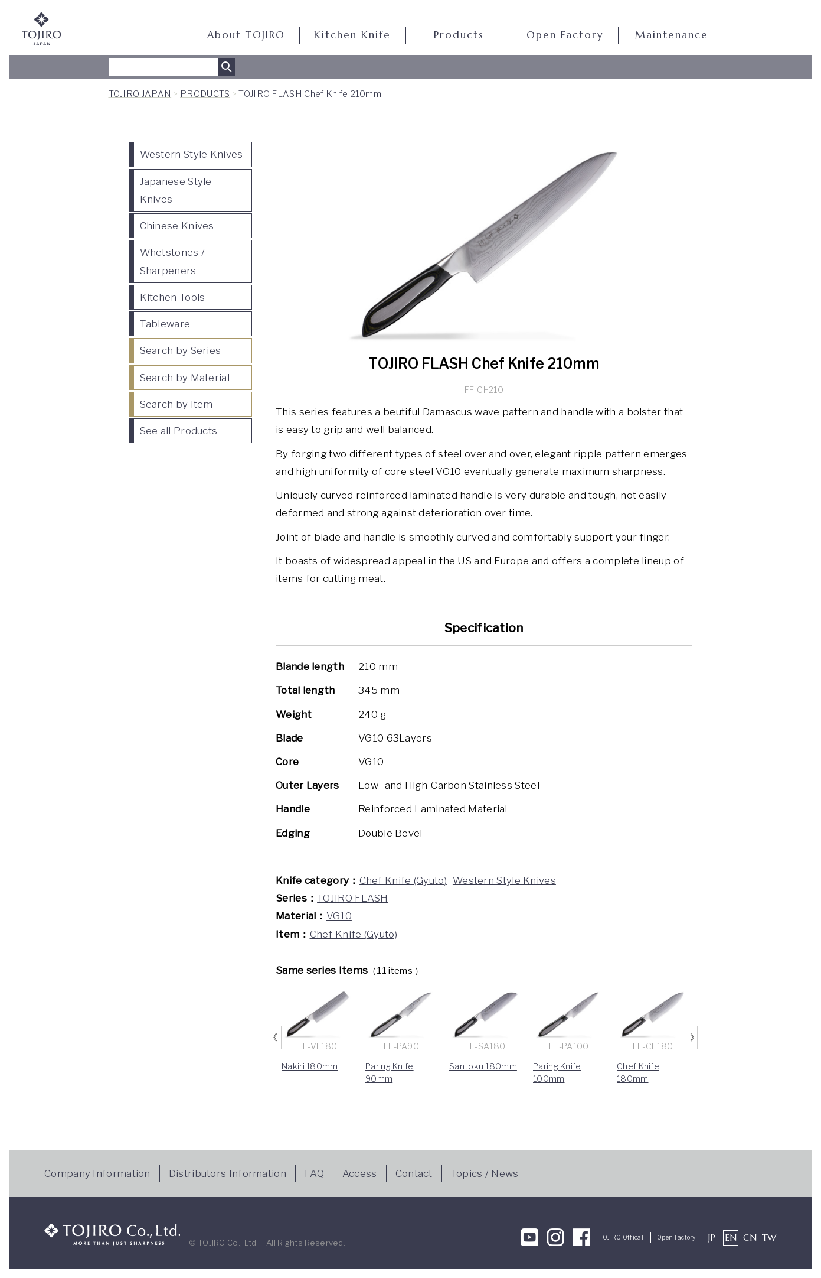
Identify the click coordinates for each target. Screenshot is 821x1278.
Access (359, 1173)
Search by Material (185, 377)
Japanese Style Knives (176, 190)
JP (712, 1237)
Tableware (165, 324)
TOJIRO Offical (621, 1237)
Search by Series (180, 350)
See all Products (179, 431)
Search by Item (176, 404)
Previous (276, 1037)
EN (731, 1237)
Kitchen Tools (172, 297)
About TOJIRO (246, 35)
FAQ (314, 1173)
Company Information (97, 1173)
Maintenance (671, 35)
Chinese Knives (177, 226)
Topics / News (485, 1173)
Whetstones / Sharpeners (172, 261)
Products (459, 35)
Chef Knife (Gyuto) (403, 880)
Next (692, 1037)
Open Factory (564, 35)
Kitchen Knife (352, 35)
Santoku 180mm (483, 1066)
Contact (414, 1173)
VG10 (339, 916)
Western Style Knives (191, 154)
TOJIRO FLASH (352, 898)
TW (769, 1237)
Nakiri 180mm (310, 1066)
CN (750, 1237)
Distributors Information (227, 1173)
